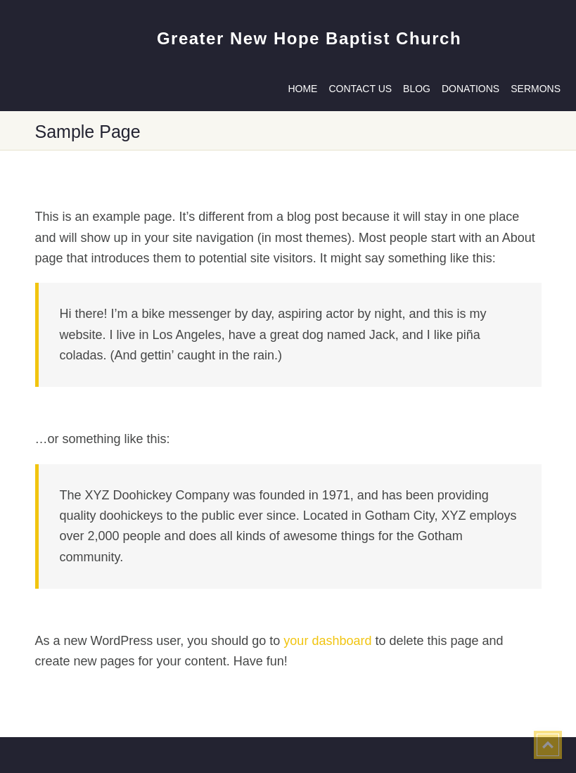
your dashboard (327, 641)
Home (302, 88)
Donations (470, 88)
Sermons (536, 88)
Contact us (360, 88)
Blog (416, 88)
